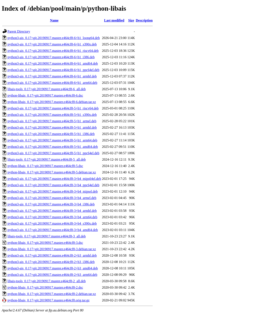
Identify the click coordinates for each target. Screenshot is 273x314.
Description (144, 20)
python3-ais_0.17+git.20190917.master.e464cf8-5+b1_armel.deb (51, 121)
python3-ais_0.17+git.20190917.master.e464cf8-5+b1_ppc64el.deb (53, 153)
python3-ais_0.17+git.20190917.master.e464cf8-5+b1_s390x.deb (52, 114)
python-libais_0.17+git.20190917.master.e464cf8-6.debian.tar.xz (51, 102)
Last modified (114, 20)
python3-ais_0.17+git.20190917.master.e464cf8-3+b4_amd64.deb (52, 230)
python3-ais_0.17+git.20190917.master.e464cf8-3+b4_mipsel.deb (52, 191)
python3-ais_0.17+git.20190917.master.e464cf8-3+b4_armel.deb (51, 198)
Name (54, 20)
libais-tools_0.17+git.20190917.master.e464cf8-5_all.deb (46, 159)
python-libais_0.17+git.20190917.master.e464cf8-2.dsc (45, 287)
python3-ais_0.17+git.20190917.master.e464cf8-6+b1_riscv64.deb (53, 50)
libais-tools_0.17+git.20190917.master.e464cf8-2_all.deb (46, 281)
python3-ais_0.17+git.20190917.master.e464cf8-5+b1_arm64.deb (52, 140)
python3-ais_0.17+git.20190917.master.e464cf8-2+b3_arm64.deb (52, 274)
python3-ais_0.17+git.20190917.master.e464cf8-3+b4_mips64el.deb (54, 178)
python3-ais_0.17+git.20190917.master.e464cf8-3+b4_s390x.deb (52, 223)
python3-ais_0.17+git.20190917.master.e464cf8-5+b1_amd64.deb (52, 146)
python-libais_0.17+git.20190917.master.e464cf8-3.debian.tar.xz (51, 249)
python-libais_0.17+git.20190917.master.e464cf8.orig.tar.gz (48, 300)
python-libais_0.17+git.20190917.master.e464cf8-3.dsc (45, 242)
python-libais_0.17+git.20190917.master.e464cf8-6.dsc (45, 95)
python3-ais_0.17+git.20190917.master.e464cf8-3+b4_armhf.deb (52, 210)
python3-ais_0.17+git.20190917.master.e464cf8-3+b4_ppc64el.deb (53, 185)
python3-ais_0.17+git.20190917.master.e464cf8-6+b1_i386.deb (51, 57)
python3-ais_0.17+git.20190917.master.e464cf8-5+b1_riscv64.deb (53, 108)
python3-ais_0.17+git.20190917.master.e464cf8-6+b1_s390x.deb (52, 44)
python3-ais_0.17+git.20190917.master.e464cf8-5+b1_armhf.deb (52, 127)
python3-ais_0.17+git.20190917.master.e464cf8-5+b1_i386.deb (51, 134)
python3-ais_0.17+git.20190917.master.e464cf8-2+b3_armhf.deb (52, 255)
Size (131, 20)
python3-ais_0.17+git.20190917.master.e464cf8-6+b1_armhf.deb (52, 76)
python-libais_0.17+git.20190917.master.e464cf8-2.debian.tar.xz (51, 294)
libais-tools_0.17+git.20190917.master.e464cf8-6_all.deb (46, 89)
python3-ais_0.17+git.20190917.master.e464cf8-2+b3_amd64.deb (52, 268)
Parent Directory (18, 31)
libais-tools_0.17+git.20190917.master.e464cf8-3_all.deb (46, 236)
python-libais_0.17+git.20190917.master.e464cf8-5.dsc (45, 166)
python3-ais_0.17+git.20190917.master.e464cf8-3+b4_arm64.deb (52, 217)
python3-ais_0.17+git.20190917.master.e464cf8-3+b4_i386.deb (51, 204)
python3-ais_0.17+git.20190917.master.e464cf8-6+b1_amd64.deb (52, 63)
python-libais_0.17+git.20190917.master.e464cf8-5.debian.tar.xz (51, 172)
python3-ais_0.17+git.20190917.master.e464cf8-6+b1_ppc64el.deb (53, 70)
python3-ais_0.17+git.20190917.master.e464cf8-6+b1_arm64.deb (52, 82)
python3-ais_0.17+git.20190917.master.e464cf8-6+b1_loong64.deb (53, 38)
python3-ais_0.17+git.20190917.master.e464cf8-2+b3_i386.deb (51, 262)
